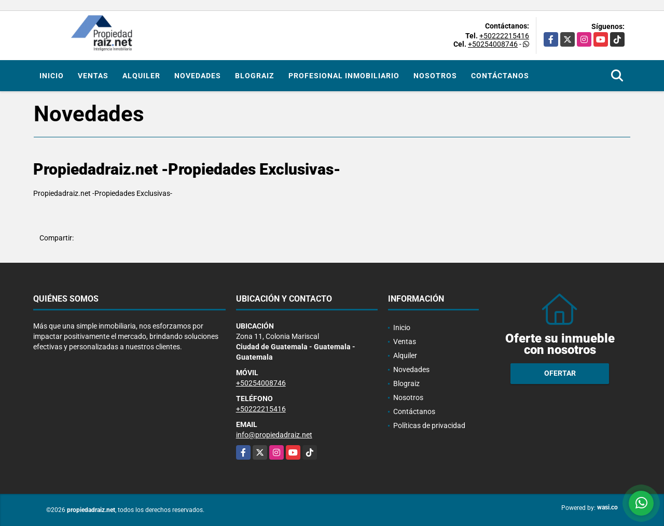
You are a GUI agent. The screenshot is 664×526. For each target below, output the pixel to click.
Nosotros (435, 76)
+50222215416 (504, 36)
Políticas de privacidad (429, 425)
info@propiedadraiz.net (274, 435)
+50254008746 (493, 44)
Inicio (51, 76)
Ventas (93, 76)
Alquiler (141, 76)
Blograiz (254, 76)
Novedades (197, 76)
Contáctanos (500, 76)
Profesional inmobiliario (343, 76)
